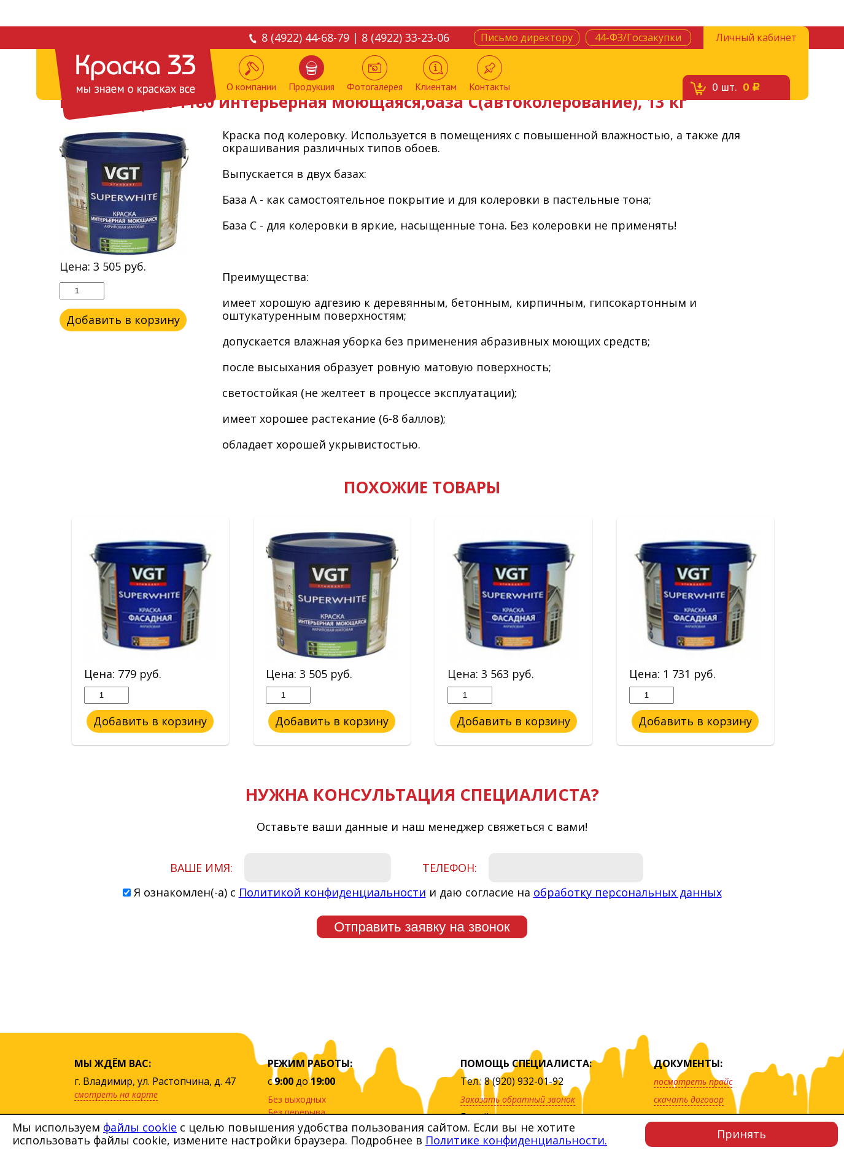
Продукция (311, 74)
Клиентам (436, 74)
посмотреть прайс (693, 1081)
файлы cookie (140, 1127)
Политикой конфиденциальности (332, 892)
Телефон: (449, 867)
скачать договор (689, 1099)
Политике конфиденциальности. (516, 1140)
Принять (741, 1134)
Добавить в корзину (123, 319)
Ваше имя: (201, 867)
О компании (251, 74)
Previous (50, 631)
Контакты (489, 74)
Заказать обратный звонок (517, 1099)
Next (794, 631)
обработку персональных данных (627, 892)
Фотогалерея (375, 74)
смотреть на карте (116, 1094)
